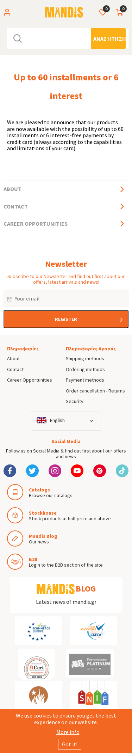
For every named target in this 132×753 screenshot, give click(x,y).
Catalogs (39, 490)
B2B (33, 559)
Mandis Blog (43, 536)
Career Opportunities (36, 223)
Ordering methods (85, 369)
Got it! (69, 744)
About (12, 188)
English (57, 420)
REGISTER (66, 319)
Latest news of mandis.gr (66, 602)
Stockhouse (43, 513)
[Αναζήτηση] (108, 38)
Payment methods (85, 380)
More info (68, 732)
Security (74, 401)
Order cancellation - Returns (95, 391)
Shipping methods (85, 358)
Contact (16, 206)
